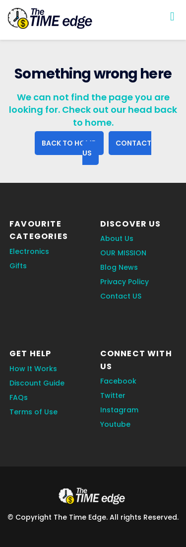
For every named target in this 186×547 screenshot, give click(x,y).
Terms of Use (33, 412)
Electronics (29, 251)
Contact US (120, 296)
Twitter (112, 395)
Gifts (18, 266)
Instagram (119, 410)
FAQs (18, 397)
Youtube (115, 424)
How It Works (33, 369)
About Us (116, 238)
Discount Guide (36, 383)
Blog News (119, 267)
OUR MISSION (123, 253)
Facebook (118, 381)
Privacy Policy (124, 282)
